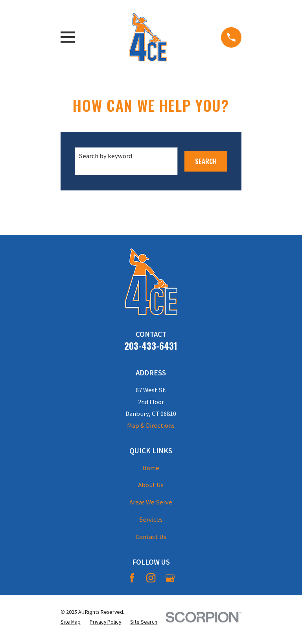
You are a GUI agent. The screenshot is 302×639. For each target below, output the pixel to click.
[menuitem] (71, 622)
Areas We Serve (150, 502)
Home (150, 468)
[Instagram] (150, 577)
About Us (151, 485)
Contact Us (151, 537)
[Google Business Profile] (170, 577)
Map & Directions (151, 425)
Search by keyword (105, 156)
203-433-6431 (150, 346)
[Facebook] (131, 577)
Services (151, 519)
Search (206, 161)
